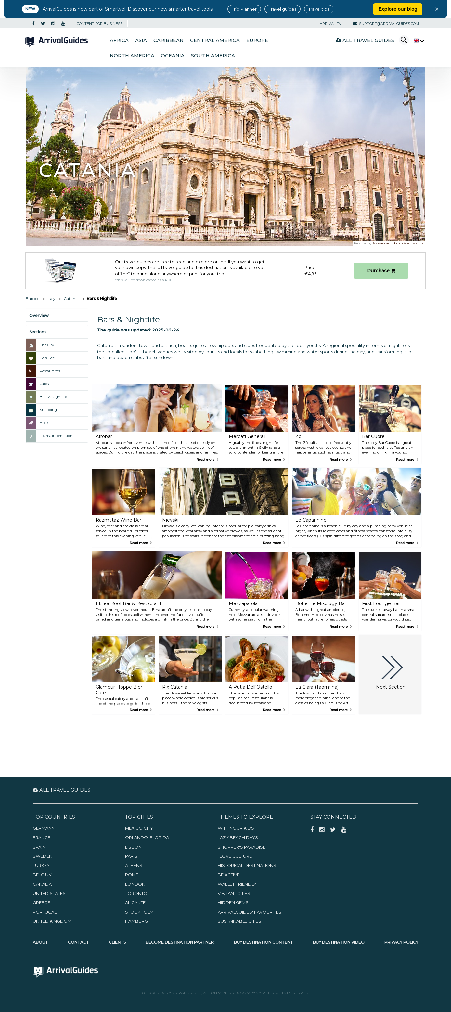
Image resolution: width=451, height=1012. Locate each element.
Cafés (44, 384)
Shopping (48, 410)
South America (213, 55)
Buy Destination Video (339, 942)
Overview (39, 315)
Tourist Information (56, 436)
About (40, 942)
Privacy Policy (401, 942)
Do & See (47, 358)
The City (47, 345)
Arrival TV (330, 23)
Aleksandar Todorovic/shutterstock (398, 243)
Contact (78, 942)
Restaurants (50, 371)
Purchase (381, 271)
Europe (257, 40)
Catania (71, 298)
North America (132, 55)
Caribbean (168, 40)
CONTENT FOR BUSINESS (99, 23)
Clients (117, 942)
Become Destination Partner (180, 942)
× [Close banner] (437, 9)
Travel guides (282, 9)
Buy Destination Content (263, 942)
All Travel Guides (365, 40)
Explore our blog (397, 9)
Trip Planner (244, 9)
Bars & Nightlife (53, 397)
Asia (141, 40)
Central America (215, 40)
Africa (119, 40)
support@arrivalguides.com (386, 23)
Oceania (173, 55)
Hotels (45, 423)
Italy (51, 298)
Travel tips (318, 9)
